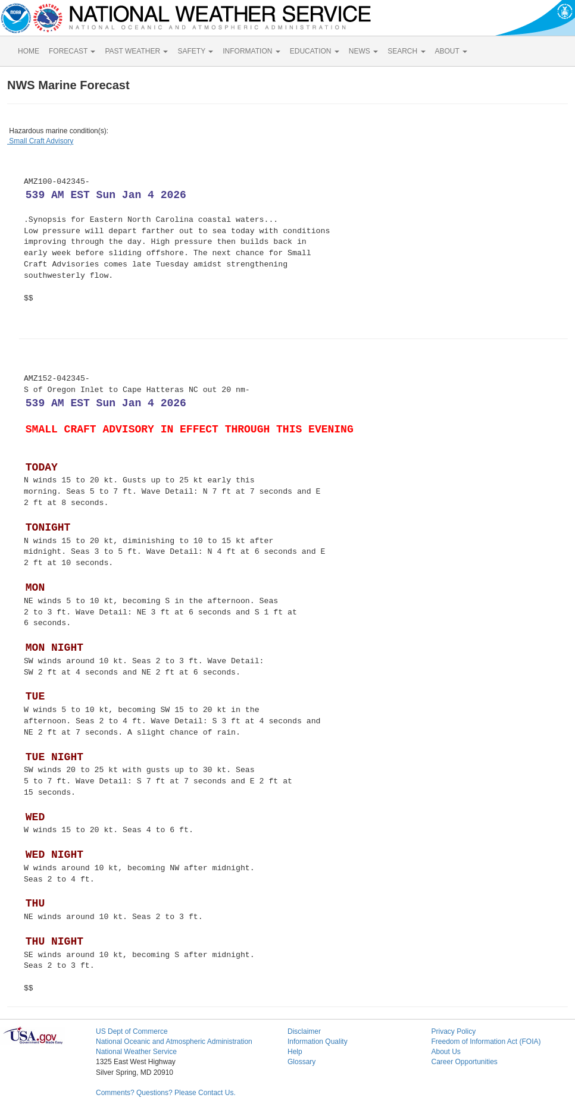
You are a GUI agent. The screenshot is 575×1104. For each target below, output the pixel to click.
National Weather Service (136, 1051)
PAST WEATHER (136, 51)
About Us (445, 1051)
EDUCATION (314, 51)
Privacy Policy (453, 1031)
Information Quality (318, 1041)
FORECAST (72, 51)
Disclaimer (304, 1031)
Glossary (301, 1062)
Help (295, 1051)
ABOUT (451, 51)
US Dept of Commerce (132, 1031)
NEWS (363, 51)
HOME (28, 51)
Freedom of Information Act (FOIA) (485, 1041)
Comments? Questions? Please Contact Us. (166, 1093)
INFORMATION (251, 51)
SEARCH (406, 51)
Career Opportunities (464, 1062)
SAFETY (195, 51)
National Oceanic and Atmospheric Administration (174, 1041)
